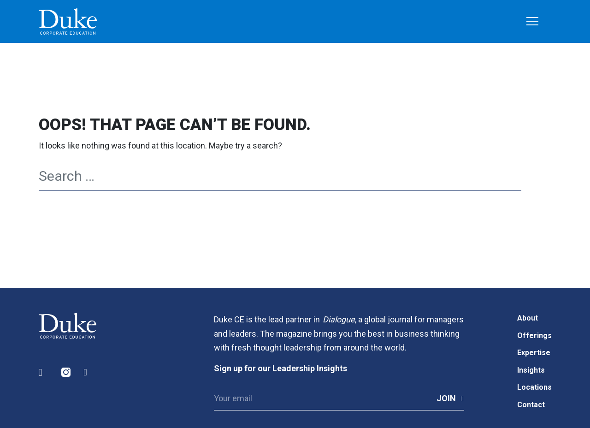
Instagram (66, 372)
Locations (534, 387)
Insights (531, 370)
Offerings (534, 335)
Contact (531, 404)
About (527, 318)
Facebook (89, 372)
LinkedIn (44, 372)
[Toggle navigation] (532, 22)
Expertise (533, 352)
